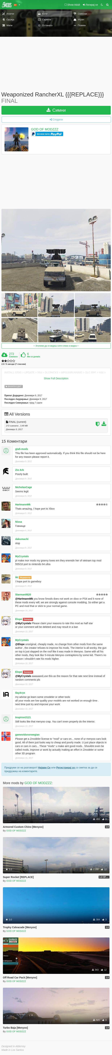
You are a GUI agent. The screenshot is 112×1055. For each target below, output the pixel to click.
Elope (18, 619)
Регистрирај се (66, 767)
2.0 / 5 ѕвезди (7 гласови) (13, 364)
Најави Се (44, 767)
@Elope (20, 644)
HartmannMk (23, 504)
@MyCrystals (23, 623)
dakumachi (21, 539)
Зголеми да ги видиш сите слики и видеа (56, 346)
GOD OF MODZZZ (44, 129)
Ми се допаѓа (33, 356)
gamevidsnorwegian (27, 734)
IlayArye (20, 692)
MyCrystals (22, 556)
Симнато (13, 356)
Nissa (18, 521)
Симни (56, 110)
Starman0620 (23, 594)
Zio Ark (19, 469)
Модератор (25, 577)
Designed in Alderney (13, 1046)
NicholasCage (23, 487)
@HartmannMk (24, 598)
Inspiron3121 (23, 717)
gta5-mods (21, 449)
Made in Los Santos (12, 1049)
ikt (16, 577)
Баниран (28, 619)
